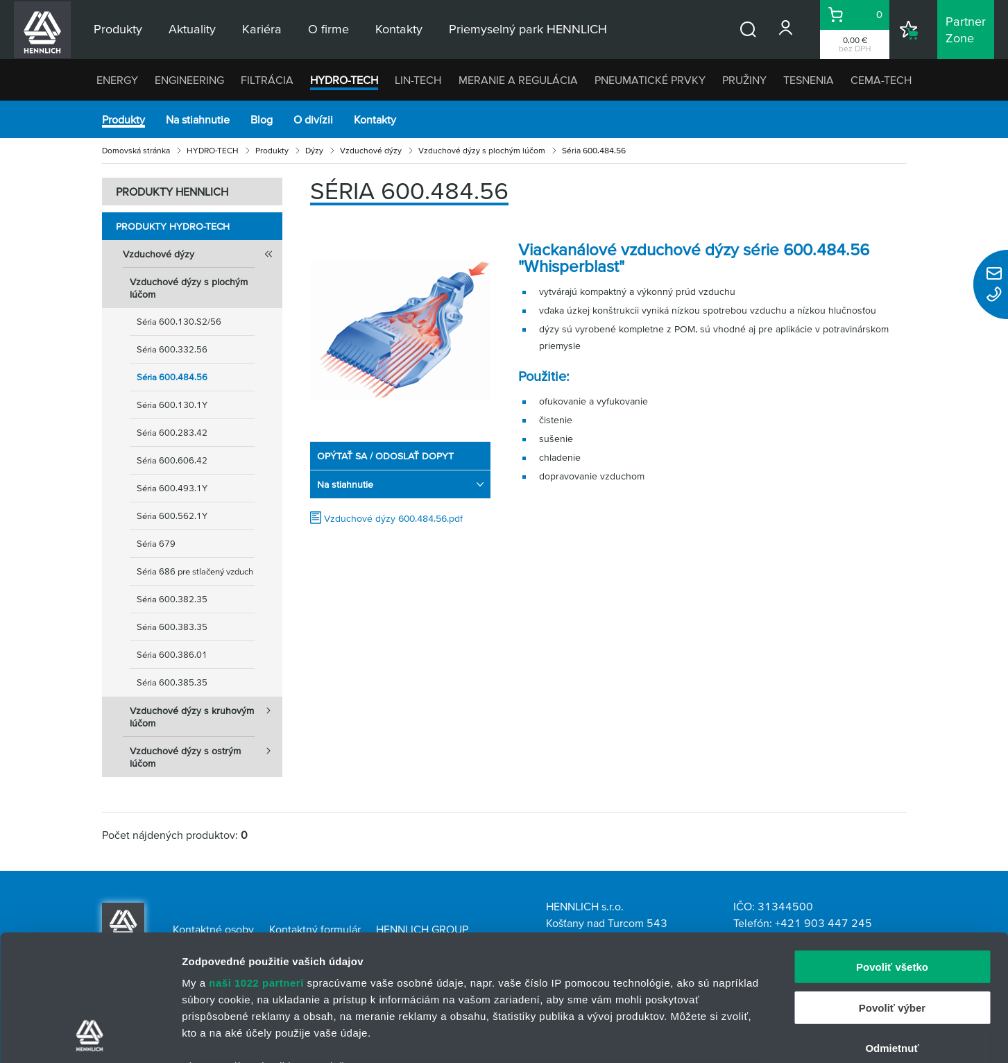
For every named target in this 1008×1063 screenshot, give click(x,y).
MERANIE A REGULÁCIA (518, 80)
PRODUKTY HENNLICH (172, 191)
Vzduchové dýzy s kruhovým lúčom (206, 713)
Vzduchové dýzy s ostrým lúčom (206, 753)
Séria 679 (156, 543)
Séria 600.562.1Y (172, 516)
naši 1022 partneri (256, 865)
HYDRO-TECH (344, 80)
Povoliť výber (892, 889)
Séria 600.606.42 (172, 460)
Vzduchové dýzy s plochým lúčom (481, 150)
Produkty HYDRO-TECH (173, 226)
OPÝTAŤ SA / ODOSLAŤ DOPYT (385, 455)
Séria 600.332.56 (172, 349)
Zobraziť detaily (724, 1035)
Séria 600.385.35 (172, 682)
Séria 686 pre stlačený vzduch (195, 571)
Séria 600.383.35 (172, 627)
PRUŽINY (744, 80)
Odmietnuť (892, 930)
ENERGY (117, 80)
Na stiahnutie (198, 119)
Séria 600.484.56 (172, 377)
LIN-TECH (418, 80)
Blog (261, 119)
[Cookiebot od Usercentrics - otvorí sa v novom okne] (90, 1036)
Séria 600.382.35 (172, 599)
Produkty (123, 119)
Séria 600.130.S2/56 (179, 321)
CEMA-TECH (881, 80)
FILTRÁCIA (267, 80)
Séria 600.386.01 (172, 654)
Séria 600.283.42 (172, 432)
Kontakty (375, 119)
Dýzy (314, 150)
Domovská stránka (136, 150)
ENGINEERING (189, 80)
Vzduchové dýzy (371, 150)
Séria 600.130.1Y (172, 405)
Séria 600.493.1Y (172, 488)
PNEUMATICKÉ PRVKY (650, 80)
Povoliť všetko (892, 849)
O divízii (313, 119)
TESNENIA (808, 80)
